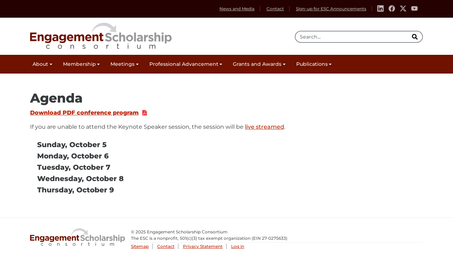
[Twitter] (403, 9)
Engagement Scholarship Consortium (101, 35)
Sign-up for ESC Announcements (331, 8)
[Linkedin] (380, 9)
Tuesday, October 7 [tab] (73, 167)
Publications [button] (312, 64)
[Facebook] (392, 9)
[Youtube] (414, 9)
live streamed (264, 126)
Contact (275, 8)
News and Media (236, 8)
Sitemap (140, 246)
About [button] (40, 64)
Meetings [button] (122, 64)
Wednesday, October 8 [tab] (80, 178)
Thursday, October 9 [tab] (75, 190)
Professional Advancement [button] (183, 64)
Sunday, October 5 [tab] (72, 144)
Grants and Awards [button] (257, 64)
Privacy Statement (203, 246)
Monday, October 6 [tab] (73, 156)
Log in (237, 246)
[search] (415, 36)
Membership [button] (79, 64)
